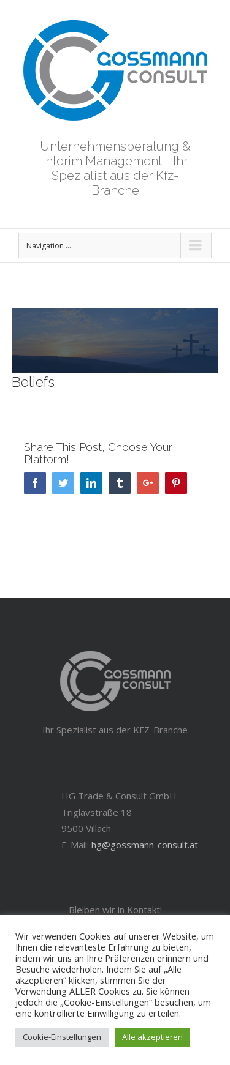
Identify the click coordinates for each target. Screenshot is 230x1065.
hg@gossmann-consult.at (144, 845)
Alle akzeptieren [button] (152, 1036)
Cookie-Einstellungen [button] (62, 1036)
